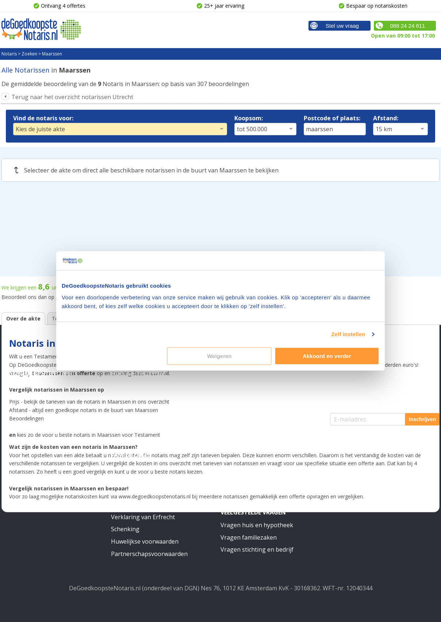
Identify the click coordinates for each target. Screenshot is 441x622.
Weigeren (219, 356)
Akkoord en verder (327, 356)
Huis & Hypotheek (138, 373)
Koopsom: (248, 118)
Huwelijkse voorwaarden (145, 541)
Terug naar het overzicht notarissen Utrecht (72, 97)
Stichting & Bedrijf (250, 373)
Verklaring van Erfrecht (143, 517)
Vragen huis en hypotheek (256, 525)
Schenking (125, 529)
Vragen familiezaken (248, 537)
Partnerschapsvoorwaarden (149, 554)
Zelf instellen (348, 334)
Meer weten (238, 443)
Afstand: (385, 118)
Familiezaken (131, 455)
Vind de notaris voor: (43, 118)
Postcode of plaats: (332, 118)
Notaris (9, 54)
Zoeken (29, 54)
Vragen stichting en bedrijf (257, 549)
